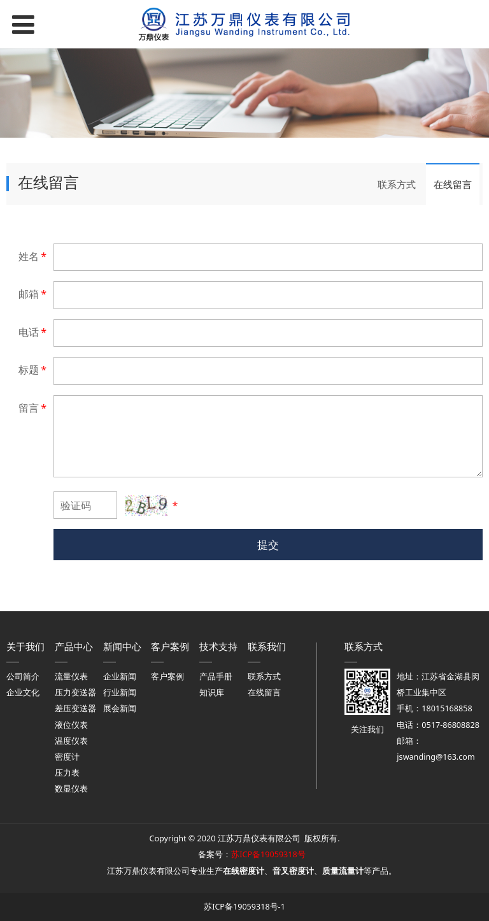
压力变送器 (75, 692)
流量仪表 (71, 676)
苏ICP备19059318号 (268, 854)
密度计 (67, 756)
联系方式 (397, 184)
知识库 (211, 692)
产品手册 (215, 676)
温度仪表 (71, 741)
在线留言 (453, 184)
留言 (33, 408)
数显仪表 (71, 788)
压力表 (67, 772)
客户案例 (167, 676)
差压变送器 (75, 708)
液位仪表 (71, 725)
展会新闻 (119, 708)
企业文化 (22, 692)
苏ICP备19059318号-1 (244, 906)
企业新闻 (119, 676)
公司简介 (22, 676)
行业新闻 (119, 692)
